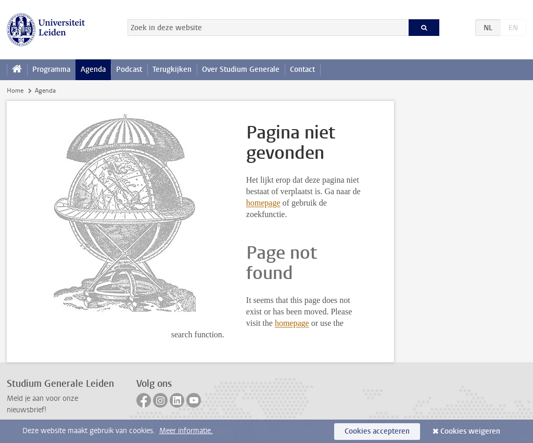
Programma (51, 69)
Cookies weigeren (470, 431)
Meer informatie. (186, 431)
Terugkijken (172, 69)
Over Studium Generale (241, 69)
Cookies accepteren (377, 431)
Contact (302, 69)
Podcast (129, 69)
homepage (263, 202)
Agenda (93, 69)
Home (15, 90)
